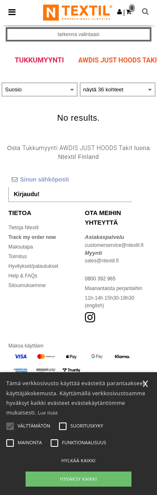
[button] (119, 11)
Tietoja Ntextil (23, 228)
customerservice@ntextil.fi (114, 245)
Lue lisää (47, 412)
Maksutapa (20, 247)
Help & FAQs (22, 276)
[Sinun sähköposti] (70, 179)
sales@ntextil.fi (102, 261)
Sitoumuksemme (27, 285)
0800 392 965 (100, 279)
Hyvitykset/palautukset (33, 266)
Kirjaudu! (26, 194)
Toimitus (17, 256)
